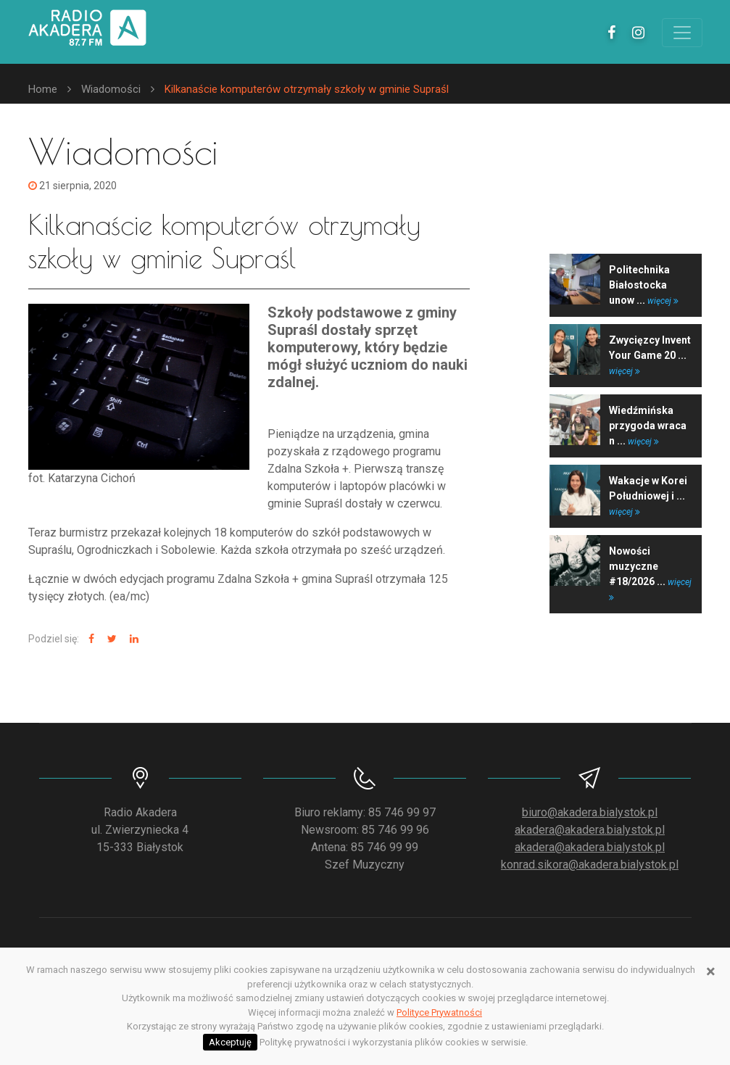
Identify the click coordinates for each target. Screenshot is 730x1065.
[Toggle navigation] (682, 32)
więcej (663, 301)
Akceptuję (230, 1042)
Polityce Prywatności (439, 1012)
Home (42, 89)
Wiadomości (111, 89)
